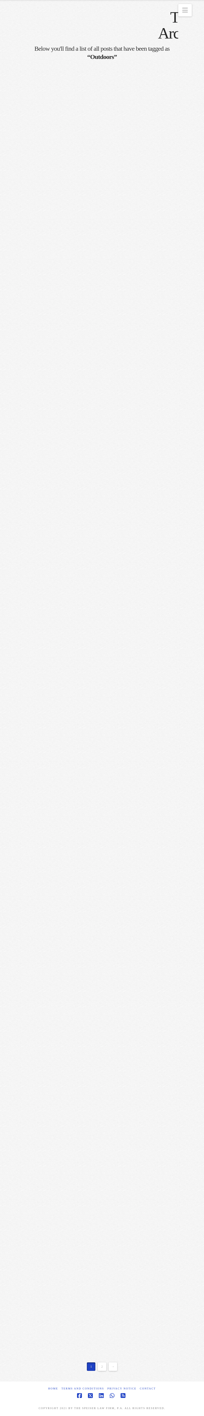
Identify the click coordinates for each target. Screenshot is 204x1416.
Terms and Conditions (82, 1388)
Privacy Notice (121, 1388)
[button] (185, 10)
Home (53, 1388)
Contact (148, 1388)
